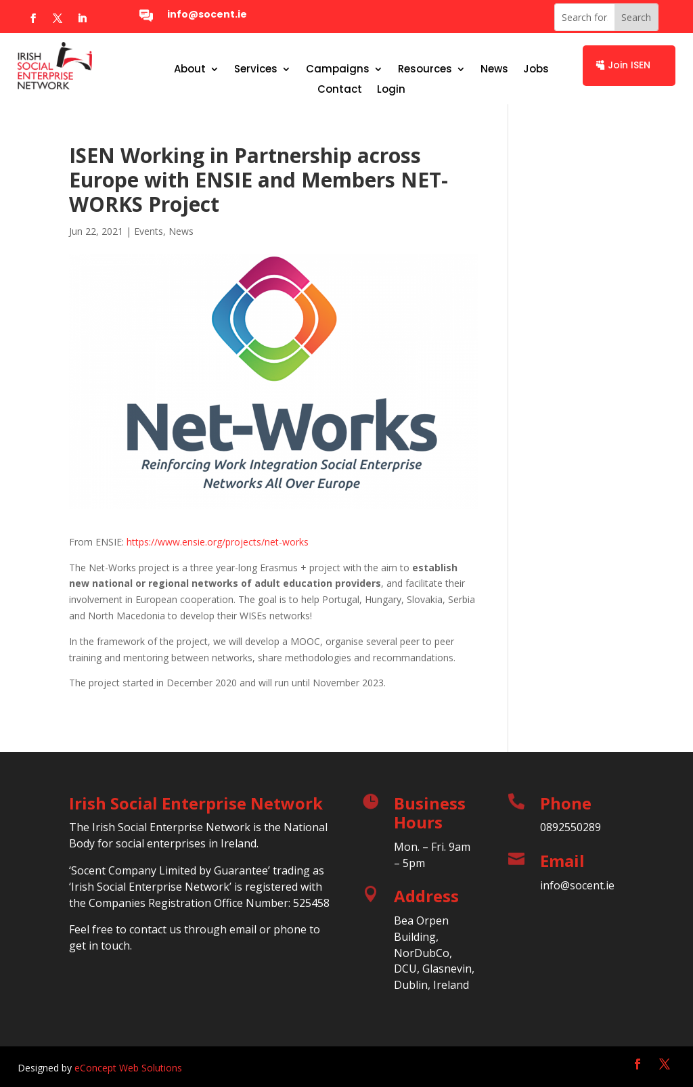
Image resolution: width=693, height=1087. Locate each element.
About (190, 70)
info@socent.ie (207, 14)
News (494, 70)
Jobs (536, 70)
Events (148, 231)
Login (391, 90)
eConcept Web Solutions (128, 1067)
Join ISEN (629, 65)
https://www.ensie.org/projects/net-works (218, 541)
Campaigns (338, 70)
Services (255, 70)
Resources (425, 70)
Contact (339, 90)
